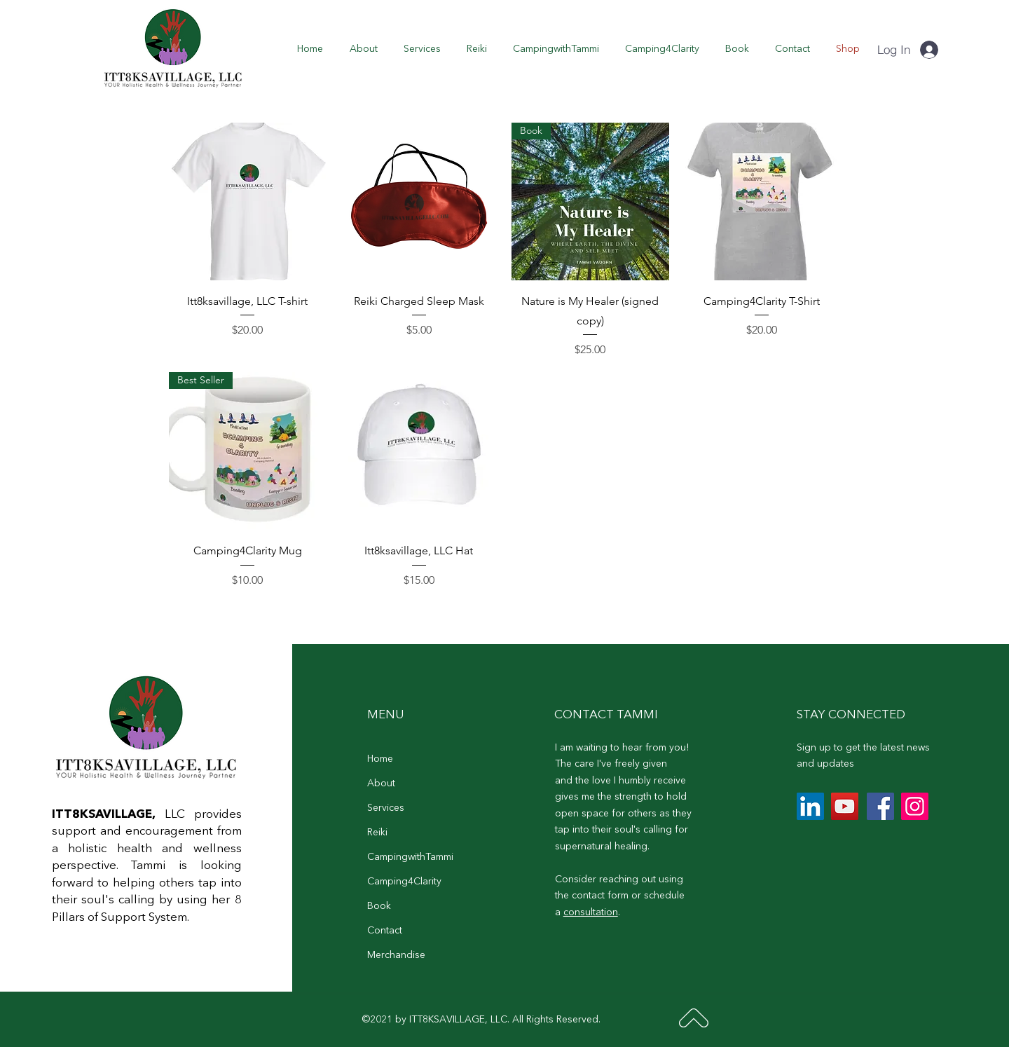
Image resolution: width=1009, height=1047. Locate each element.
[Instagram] (914, 806)
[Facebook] (880, 806)
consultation (590, 912)
